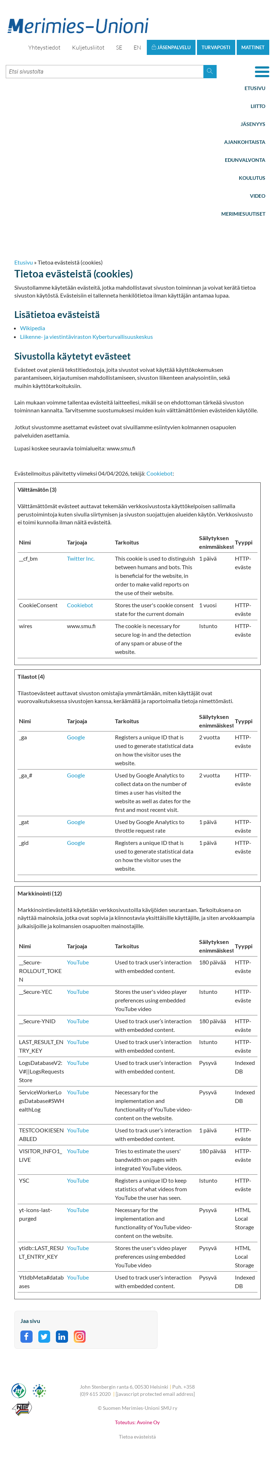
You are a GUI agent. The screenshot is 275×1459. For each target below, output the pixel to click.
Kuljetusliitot (88, 47)
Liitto (258, 106)
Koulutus (252, 178)
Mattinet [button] (253, 47)
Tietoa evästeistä (137, 1437)
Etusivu (255, 88)
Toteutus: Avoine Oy (137, 1422)
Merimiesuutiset (243, 214)
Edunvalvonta (245, 160)
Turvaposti (216, 47)
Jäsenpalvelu (170, 47)
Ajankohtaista (244, 142)
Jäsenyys (253, 124)
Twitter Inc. (81, 558)
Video (257, 196)
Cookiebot (159, 473)
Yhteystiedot (44, 47)
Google (76, 737)
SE (119, 47)
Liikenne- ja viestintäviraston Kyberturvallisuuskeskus (86, 336)
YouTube (78, 962)
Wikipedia (32, 327)
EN (137, 47)
